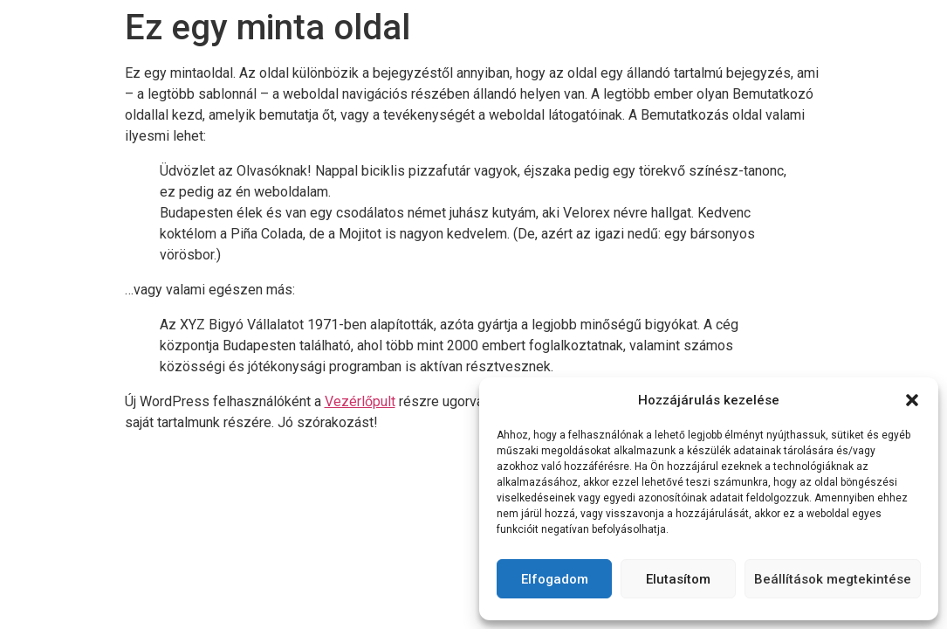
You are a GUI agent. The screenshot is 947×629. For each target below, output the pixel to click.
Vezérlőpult (360, 401)
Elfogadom (554, 579)
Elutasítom (678, 579)
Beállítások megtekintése (832, 579)
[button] (912, 400)
